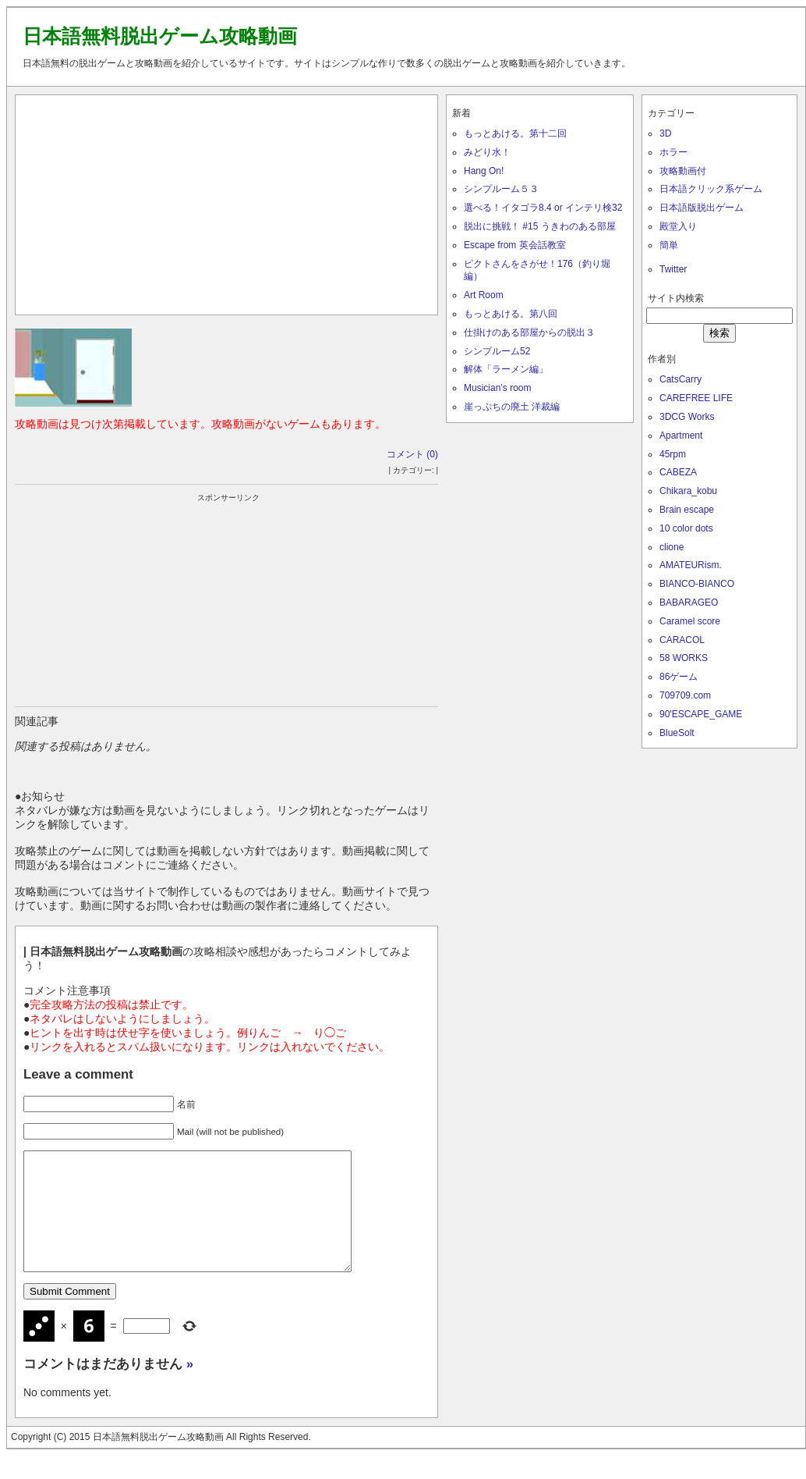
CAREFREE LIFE (696, 398)
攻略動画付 (682, 170)
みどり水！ (487, 152)
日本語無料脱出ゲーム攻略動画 (160, 36)
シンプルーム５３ (501, 188)
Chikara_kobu (688, 490)
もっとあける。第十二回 (515, 133)
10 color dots (686, 528)
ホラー (673, 152)
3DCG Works (686, 416)
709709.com (685, 695)
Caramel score (689, 621)
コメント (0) (412, 454)
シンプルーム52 (497, 351)
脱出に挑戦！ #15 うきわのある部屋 (540, 226)
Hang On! (484, 170)
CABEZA (678, 472)
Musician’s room (497, 387)
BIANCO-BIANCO (696, 583)
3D (665, 133)
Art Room (484, 295)
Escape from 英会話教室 (515, 245)
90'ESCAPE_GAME (700, 714)
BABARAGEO (688, 602)
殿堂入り (678, 226)
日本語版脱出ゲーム (701, 207)
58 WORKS (683, 657)
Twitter (673, 269)
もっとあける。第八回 (510, 313)
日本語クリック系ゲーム (710, 188)
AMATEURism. (690, 565)
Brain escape (686, 509)
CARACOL (682, 640)
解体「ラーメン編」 (506, 369)
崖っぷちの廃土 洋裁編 (512, 406)
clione (671, 547)
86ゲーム (678, 676)
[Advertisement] (227, 201)
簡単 (668, 245)
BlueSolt (677, 732)
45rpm (672, 454)
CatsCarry (680, 379)
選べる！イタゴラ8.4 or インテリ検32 (543, 207)
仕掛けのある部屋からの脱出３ (529, 332)
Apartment (680, 435)
